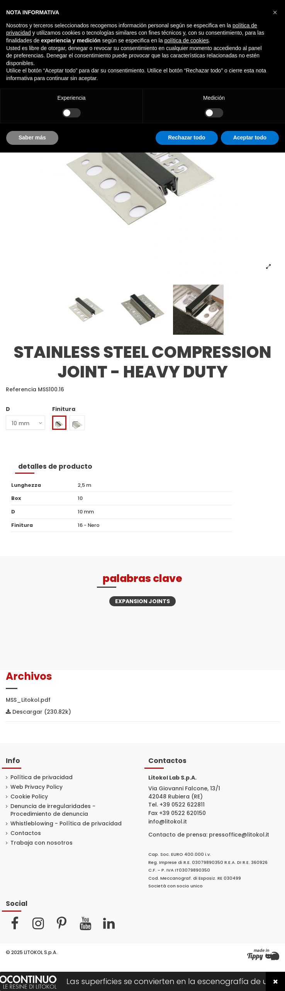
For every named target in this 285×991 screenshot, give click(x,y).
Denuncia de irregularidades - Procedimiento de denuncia (52, 810)
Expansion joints (142, 601)
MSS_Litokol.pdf (28, 700)
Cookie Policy (29, 796)
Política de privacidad (41, 777)
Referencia (21, 389)
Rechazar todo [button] (186, 137)
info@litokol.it (167, 821)
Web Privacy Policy (36, 787)
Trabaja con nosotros (41, 843)
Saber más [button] (32, 137)
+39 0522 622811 (182, 804)
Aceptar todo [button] (249, 137)
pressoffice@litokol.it (239, 834)
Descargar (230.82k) (38, 712)
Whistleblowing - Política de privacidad (66, 823)
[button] (275, 12)
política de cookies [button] (186, 40)
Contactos (25, 833)
